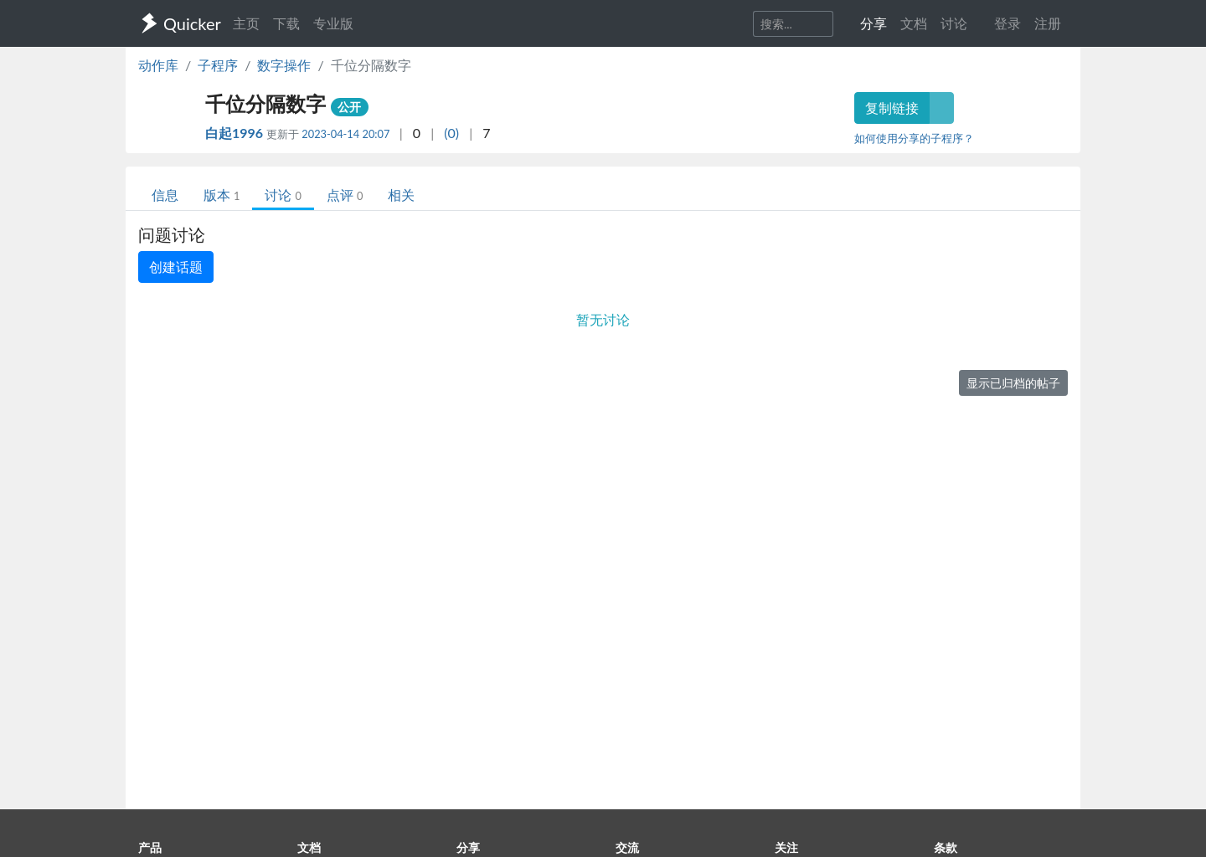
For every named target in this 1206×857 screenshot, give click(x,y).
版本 (222, 195)
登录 (1007, 23)
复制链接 (892, 107)
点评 (345, 195)
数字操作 (284, 65)
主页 (246, 23)
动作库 (158, 65)
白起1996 (235, 133)
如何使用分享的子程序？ (914, 138)
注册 (1047, 23)
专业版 (333, 23)
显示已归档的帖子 (1013, 383)
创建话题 (176, 267)
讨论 (283, 195)
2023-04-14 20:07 (345, 134)
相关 (401, 195)
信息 (165, 195)
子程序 (218, 65)
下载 (286, 23)
